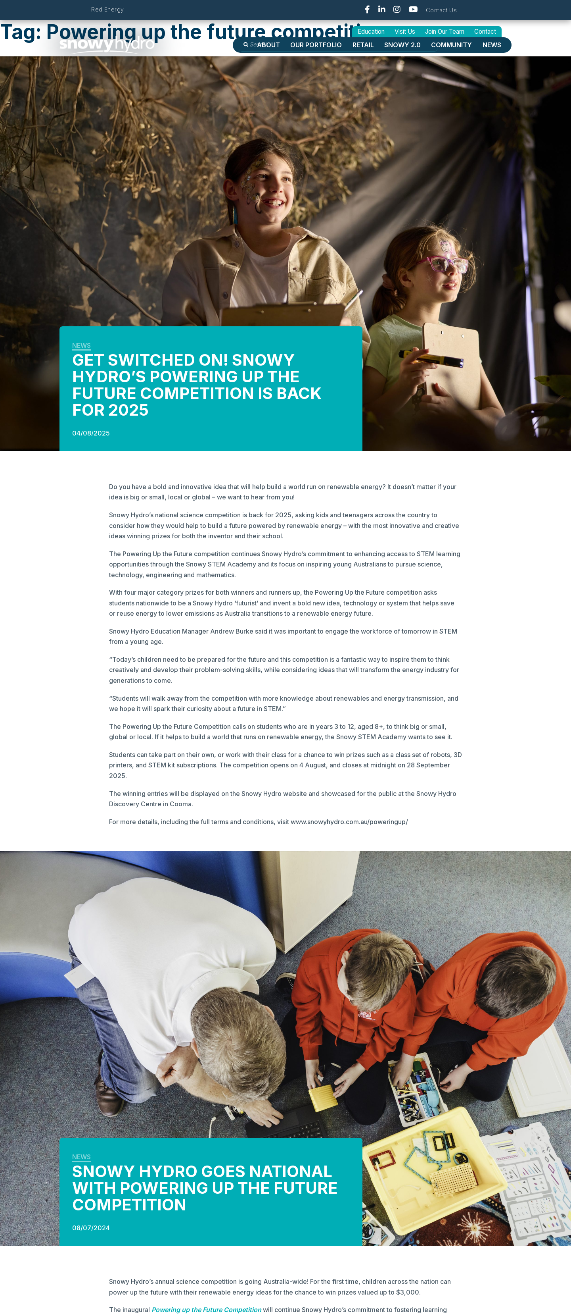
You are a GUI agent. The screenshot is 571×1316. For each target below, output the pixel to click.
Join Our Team (444, 31)
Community (451, 45)
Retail (363, 45)
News (492, 45)
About (268, 45)
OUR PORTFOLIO (316, 45)
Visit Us (405, 31)
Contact (485, 31)
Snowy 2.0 (402, 45)
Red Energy (107, 9)
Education (371, 31)
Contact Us (441, 10)
